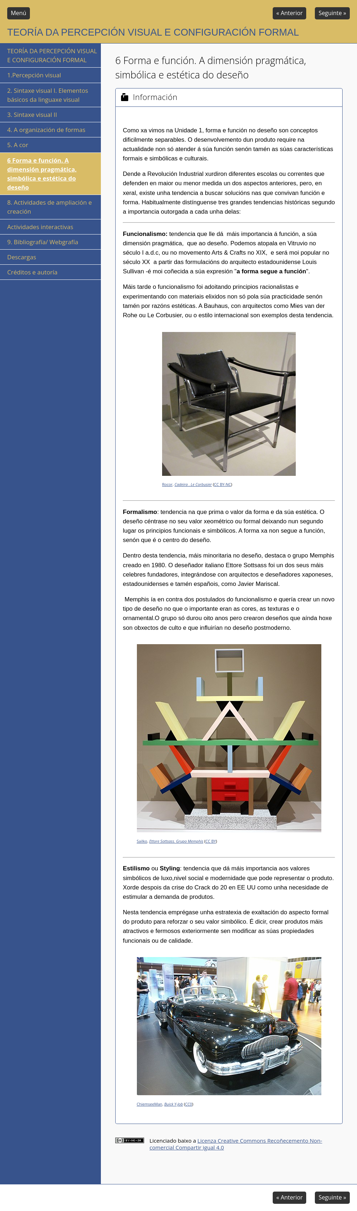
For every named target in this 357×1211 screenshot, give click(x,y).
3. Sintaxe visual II (32, 114)
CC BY (210, 841)
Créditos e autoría (32, 272)
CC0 (188, 1104)
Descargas (21, 257)
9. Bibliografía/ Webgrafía (42, 242)
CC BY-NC (222, 484)
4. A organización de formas (46, 130)
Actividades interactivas (40, 227)
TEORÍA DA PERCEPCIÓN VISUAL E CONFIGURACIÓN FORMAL (52, 55)
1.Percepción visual (34, 75)
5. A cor (17, 145)
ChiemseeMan (149, 1104)
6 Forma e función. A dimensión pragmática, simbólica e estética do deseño (42, 174)
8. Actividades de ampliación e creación (49, 206)
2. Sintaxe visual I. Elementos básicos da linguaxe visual (47, 95)
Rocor (167, 484)
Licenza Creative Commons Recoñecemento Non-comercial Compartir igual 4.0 (236, 1144)
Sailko (142, 841)
